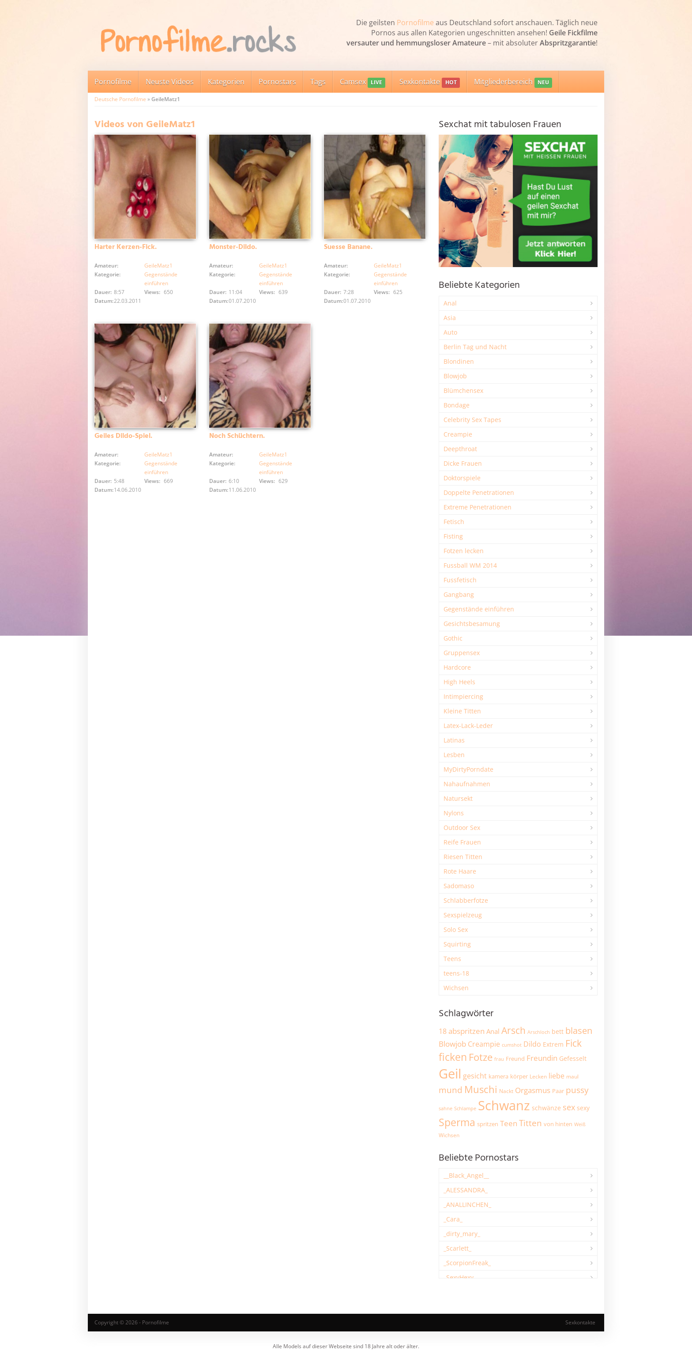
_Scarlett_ (457, 1248)
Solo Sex (456, 929)
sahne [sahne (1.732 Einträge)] (445, 1108)
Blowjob (455, 376)
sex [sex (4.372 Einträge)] (569, 1107)
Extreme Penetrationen (477, 507)
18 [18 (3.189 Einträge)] (443, 1031)
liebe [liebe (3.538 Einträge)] (556, 1076)
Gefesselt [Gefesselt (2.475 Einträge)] (573, 1058)
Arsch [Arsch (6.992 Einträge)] (513, 1030)
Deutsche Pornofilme (120, 99)
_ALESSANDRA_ (466, 1190)
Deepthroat (460, 449)
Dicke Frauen (463, 463)
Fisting (453, 536)
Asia (450, 317)
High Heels (459, 682)
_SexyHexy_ (460, 1277)
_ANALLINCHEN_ (467, 1204)
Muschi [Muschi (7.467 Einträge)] (480, 1089)
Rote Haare (460, 871)
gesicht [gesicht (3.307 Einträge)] (475, 1076)
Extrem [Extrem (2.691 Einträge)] (553, 1044)
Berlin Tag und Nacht (475, 347)
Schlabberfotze (466, 900)
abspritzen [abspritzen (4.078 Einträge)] (466, 1030)
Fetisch (454, 521)
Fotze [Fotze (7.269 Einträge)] (481, 1057)
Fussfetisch (460, 580)
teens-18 (456, 973)
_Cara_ (453, 1219)
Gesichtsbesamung (472, 623)
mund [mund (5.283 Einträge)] (451, 1090)
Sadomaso (459, 886)
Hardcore (457, 667)
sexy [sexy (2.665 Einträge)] (583, 1108)
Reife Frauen (462, 842)
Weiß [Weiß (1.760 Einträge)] (580, 1124)
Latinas (454, 740)
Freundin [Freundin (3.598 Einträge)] (542, 1058)
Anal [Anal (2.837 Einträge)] (493, 1031)
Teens (452, 958)
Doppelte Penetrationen (479, 492)
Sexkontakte (429, 82)
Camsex (362, 82)
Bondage (457, 405)
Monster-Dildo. (233, 247)
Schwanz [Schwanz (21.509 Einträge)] (504, 1105)
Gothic (453, 638)
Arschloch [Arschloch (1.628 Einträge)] (538, 1032)
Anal (450, 303)
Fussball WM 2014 (470, 565)
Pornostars (277, 82)
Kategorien (226, 82)
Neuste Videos (170, 82)
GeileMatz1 (158, 265)
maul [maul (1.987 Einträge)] (572, 1076)
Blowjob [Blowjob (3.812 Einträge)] (452, 1044)
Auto (450, 332)
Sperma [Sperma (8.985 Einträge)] (457, 1122)
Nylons (454, 813)
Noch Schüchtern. (237, 436)
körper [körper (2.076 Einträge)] (519, 1076)
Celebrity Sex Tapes (472, 419)
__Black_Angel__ (466, 1175)
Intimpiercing (463, 696)
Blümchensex (463, 390)
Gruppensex (462, 652)
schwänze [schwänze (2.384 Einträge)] (546, 1108)
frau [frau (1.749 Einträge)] (499, 1059)
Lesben (454, 754)
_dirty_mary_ (462, 1233)
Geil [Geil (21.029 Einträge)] (450, 1073)
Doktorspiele (462, 478)
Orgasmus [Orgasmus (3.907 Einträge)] (532, 1090)
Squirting (457, 944)
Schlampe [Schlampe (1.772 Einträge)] (465, 1108)
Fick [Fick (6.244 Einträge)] (573, 1043)
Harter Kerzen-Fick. (125, 247)
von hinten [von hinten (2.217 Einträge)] (558, 1124)
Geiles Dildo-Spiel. (123, 436)
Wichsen (456, 988)
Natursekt (458, 798)
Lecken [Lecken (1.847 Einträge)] (538, 1076)
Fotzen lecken (464, 551)
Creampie (458, 434)
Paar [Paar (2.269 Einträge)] (558, 1091)
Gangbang (459, 594)
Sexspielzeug (463, 915)
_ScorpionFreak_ (467, 1263)
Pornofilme (415, 22)
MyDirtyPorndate (468, 769)
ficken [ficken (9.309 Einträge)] (453, 1057)
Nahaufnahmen (467, 784)
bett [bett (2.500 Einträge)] (558, 1031)
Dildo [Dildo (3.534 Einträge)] (532, 1044)
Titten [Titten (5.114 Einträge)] (530, 1123)
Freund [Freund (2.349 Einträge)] (515, 1059)
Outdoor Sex (462, 827)
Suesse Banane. (348, 247)
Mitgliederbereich (513, 82)
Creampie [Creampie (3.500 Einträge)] (484, 1044)
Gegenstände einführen (479, 609)
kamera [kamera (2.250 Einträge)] (498, 1076)
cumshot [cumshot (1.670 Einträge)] (512, 1044)
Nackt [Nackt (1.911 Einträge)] (506, 1090)
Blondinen (459, 361)
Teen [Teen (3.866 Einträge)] (508, 1123)
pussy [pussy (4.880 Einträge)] (577, 1089)
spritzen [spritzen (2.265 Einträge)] (487, 1124)
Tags (318, 82)
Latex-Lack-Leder (468, 725)
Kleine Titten (462, 711)
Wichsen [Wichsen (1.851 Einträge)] (449, 1135)
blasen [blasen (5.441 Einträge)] (578, 1031)
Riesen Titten (463, 856)
